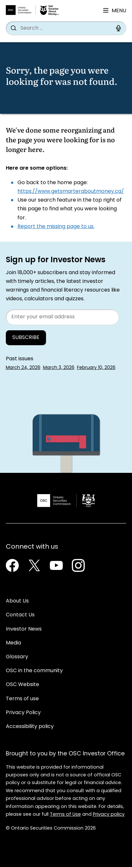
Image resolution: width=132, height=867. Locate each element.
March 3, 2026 (58, 368)
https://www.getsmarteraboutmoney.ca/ (70, 191)
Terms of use (22, 699)
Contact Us (20, 615)
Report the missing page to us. (55, 227)
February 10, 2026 (96, 368)
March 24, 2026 (23, 368)
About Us (17, 601)
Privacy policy (109, 814)
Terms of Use (65, 814)
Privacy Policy (23, 713)
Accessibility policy (30, 726)
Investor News (24, 629)
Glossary (17, 657)
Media (13, 643)
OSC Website (22, 685)
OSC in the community (34, 671)
